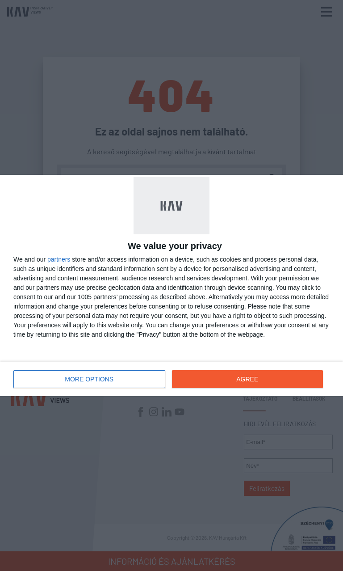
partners (58, 259)
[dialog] (171, 285)
